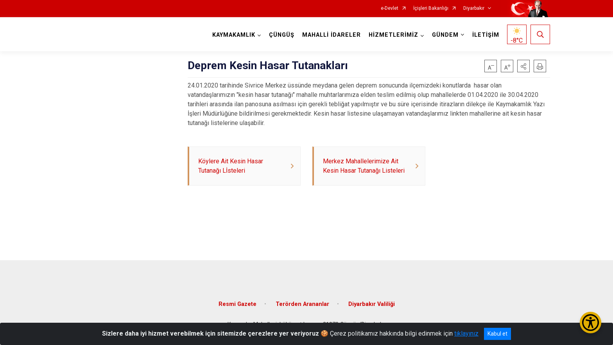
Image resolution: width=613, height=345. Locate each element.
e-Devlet (389, 8)
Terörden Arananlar (302, 304)
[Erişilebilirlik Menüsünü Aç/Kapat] (590, 322)
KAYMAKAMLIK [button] (233, 35)
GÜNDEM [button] (445, 35)
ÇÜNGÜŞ (281, 35)
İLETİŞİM (485, 35)
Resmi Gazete (237, 304)
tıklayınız (466, 333)
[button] (523, 66)
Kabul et (497, 334)
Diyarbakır (473, 8)
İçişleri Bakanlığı (430, 8)
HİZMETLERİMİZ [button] (393, 35)
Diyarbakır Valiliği (371, 304)
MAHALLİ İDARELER (331, 35)
